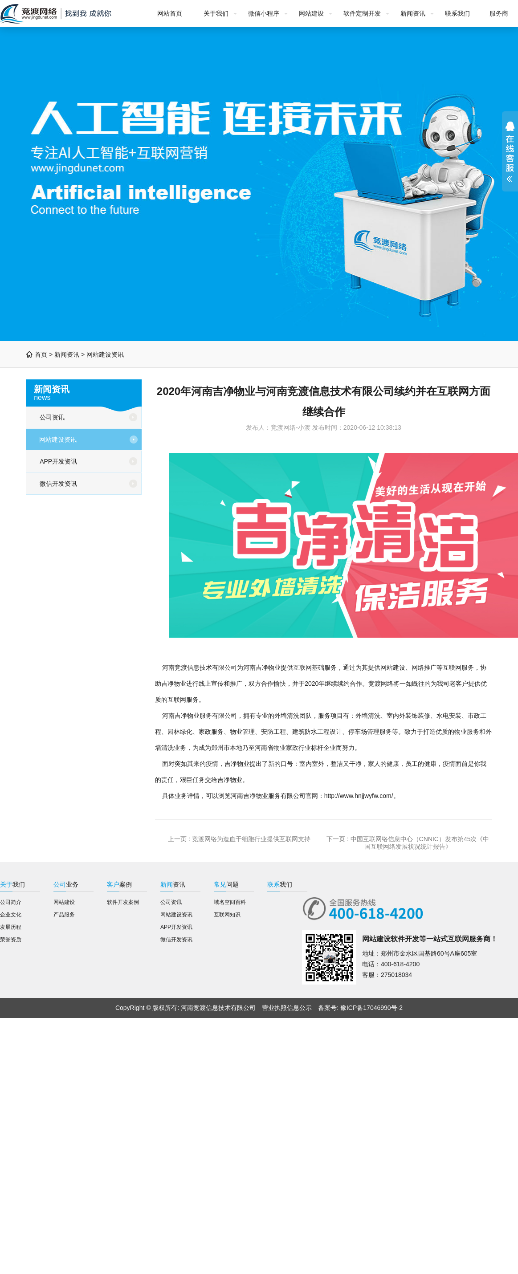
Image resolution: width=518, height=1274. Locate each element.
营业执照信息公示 (287, 1007)
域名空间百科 (230, 902)
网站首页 (169, 13)
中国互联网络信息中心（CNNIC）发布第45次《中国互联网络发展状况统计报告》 (420, 842)
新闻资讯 (412, 13)
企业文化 (10, 915)
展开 (510, 151)
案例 (119, 884)
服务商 (498, 13)
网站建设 (311, 13)
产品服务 (64, 915)
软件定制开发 (362, 13)
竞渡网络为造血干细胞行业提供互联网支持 (251, 839)
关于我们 (216, 13)
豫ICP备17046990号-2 (371, 1007)
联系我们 (457, 13)
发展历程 (10, 927)
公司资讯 (52, 417)
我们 (12, 884)
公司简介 (10, 902)
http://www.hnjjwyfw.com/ (358, 795)
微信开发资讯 (58, 483)
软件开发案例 (123, 902)
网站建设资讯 (105, 354)
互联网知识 (227, 915)
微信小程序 (263, 13)
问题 (226, 884)
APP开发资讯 (58, 461)
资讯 (172, 884)
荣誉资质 (10, 939)
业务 (65, 884)
